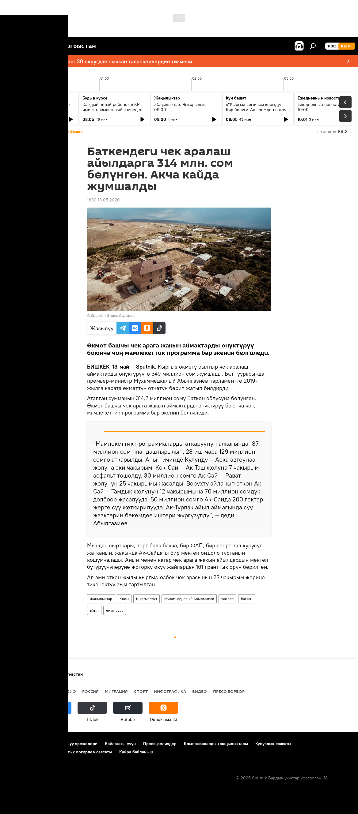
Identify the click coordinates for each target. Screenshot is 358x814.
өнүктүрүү (114, 610)
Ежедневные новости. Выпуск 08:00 (40, 107)
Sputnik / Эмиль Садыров (112, 315)
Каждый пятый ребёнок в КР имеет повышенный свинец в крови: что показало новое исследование (111, 112)
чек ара (227, 598)
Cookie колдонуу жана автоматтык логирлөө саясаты (59, 752)
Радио (68, 691)
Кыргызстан (146, 598)
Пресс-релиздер (160, 743)
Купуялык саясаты (273, 743)
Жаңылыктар (101, 598)
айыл (94, 610)
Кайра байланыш (136, 752)
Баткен (246, 598)
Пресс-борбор (229, 691)
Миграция (116, 691)
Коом (124, 598)
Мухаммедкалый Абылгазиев (189, 598)
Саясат (47, 691)
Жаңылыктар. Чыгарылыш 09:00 (180, 107)
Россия (90, 691)
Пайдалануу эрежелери (73, 743)
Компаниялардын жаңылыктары (216, 743)
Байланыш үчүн (120, 743)
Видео (199, 691)
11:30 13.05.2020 (103, 200)
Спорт (141, 691)
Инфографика (170, 691)
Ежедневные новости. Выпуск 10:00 (327, 107)
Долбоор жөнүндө (24, 743)
